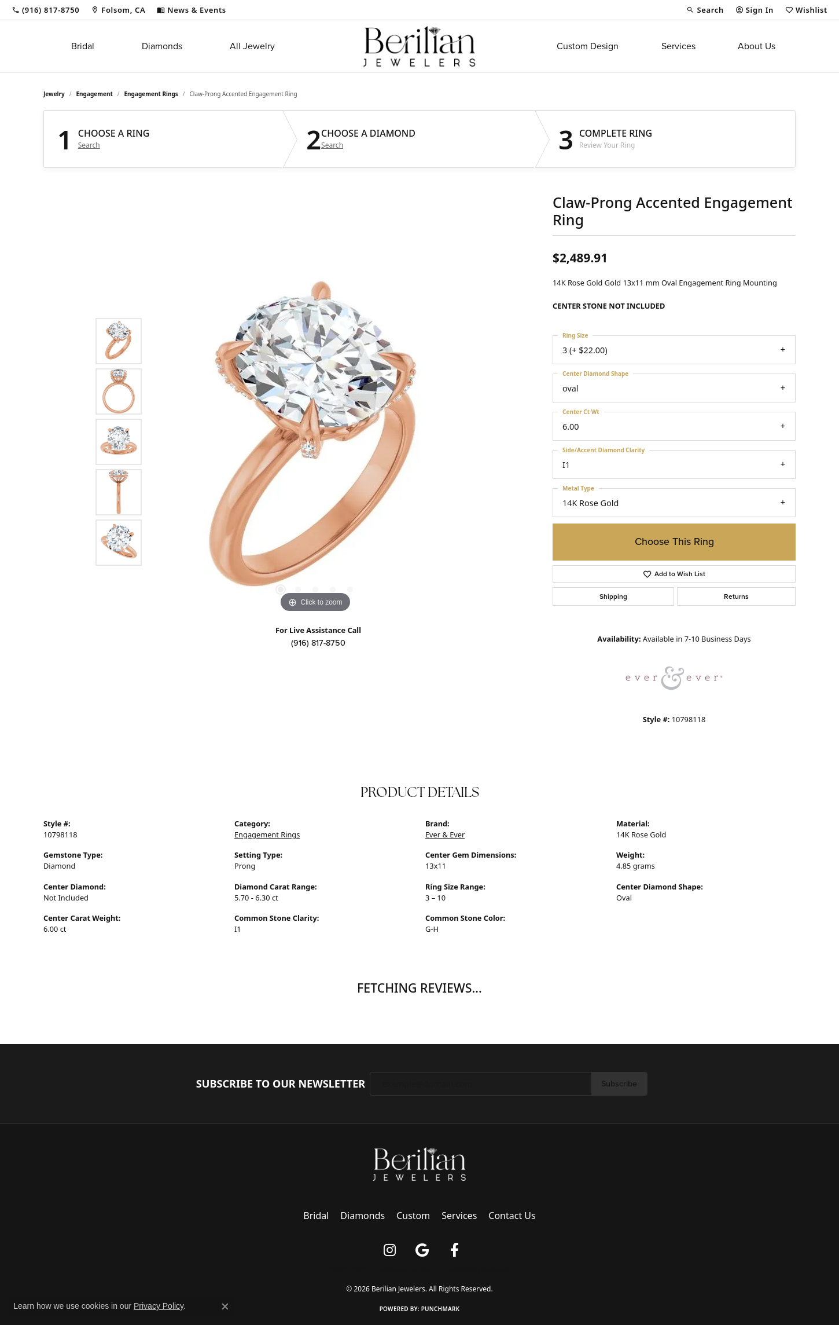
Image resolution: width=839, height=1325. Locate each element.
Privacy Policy (346, 1269)
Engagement (94, 94)
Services (678, 46)
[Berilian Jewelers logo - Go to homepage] (419, 46)
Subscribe (619, 1083)
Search (89, 145)
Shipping (613, 596)
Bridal (82, 46)
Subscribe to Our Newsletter (280, 1084)
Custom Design (588, 46)
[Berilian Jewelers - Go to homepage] (419, 1163)
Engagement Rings (151, 94)
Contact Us (511, 1215)
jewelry (54, 94)
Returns (736, 596)
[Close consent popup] (225, 1306)
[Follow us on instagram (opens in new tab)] (389, 1250)
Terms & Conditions (405, 1269)
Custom (413, 1215)
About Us (756, 46)
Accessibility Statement (479, 1269)
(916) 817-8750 (318, 642)
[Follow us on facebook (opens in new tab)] (454, 1250)
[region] (315, 442)
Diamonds (162, 46)
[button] (704, 10)
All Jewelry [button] (252, 46)
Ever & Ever (445, 834)
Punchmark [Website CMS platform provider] (440, 1309)
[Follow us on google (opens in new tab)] (421, 1250)
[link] (45, 10)
